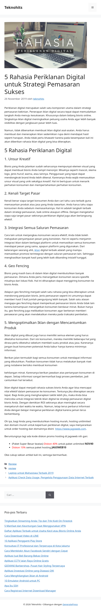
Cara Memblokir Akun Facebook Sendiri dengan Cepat (36, 550)
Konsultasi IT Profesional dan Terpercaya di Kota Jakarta (37, 545)
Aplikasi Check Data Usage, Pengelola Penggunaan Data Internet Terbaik (51, 477)
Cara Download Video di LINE (21, 535)
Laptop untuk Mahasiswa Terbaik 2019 (30, 473)
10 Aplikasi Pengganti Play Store (23, 540)
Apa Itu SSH (11, 585)
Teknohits (13, 7)
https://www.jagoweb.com (70, 428)
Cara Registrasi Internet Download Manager (30, 590)
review (12, 468)
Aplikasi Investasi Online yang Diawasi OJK (29, 570)
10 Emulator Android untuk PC (22, 580)
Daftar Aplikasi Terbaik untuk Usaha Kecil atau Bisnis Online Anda (42, 530)
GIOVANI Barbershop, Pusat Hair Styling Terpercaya (34, 565)
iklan (37, 250)
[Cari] (50, 494)
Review (12, 464)
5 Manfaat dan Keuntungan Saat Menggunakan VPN (35, 525)
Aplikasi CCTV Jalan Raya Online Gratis (26, 560)
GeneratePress (70, 604)
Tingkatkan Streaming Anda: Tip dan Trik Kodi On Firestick (38, 521)
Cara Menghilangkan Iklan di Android (26, 575)
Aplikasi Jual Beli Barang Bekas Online (26, 555)
